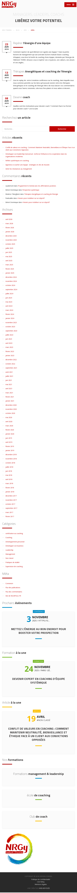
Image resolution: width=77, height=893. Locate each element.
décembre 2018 (11, 455)
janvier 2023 (9, 356)
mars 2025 (9, 265)
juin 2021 (8, 381)
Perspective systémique (30, 191)
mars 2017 (9, 513)
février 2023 (9, 352)
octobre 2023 (10, 327)
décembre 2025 (11, 236)
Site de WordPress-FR (13, 596)
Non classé (9, 559)
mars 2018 (9, 484)
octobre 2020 (10, 414)
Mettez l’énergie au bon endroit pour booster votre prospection (38, 631)
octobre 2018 (10, 463)
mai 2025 (8, 257)
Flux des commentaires (13, 592)
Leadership (9, 550)
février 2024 (9, 315)
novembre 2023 (11, 323)
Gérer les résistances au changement (18, 169)
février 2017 (9, 517)
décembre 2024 (11, 278)
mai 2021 (8, 385)
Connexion (9, 584)
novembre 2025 (11, 240)
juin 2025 (8, 253)
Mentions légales (41, 885)
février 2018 (9, 488)
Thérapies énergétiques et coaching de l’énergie (41, 195)
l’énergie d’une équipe (31, 44)
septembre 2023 (11, 331)
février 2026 (9, 228)
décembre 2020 (11, 406)
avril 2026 (8, 220)
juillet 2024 (9, 294)
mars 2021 (9, 393)
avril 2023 (8, 344)
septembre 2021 (11, 368)
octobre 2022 (10, 364)
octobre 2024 (10, 286)
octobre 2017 (10, 505)
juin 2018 (8, 472)
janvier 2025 (9, 274)
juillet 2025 (9, 249)
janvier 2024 (9, 319)
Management (10, 555)
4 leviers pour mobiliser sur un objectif (30, 199)
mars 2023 (9, 348)
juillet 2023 (9, 335)
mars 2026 (9, 224)
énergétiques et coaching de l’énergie (42, 72)
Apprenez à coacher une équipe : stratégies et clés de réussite (27, 165)
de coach (38, 817)
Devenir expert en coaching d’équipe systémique (38, 681)
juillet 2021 (9, 377)
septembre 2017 (11, 509)
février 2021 (9, 397)
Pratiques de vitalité (12, 563)
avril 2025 (8, 261)
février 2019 (9, 447)
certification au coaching (14, 534)
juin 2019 (8, 439)
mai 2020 (8, 418)
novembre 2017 (11, 500)
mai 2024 (8, 302)
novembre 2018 (11, 459)
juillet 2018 (9, 467)
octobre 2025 (10, 245)
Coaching (8, 538)
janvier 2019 (9, 451)
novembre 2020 (11, 410)
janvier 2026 (9, 232)
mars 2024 (9, 311)
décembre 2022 (11, 360)
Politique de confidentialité (40, 880)
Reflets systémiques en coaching (17, 161)
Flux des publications (12, 588)
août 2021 (9, 373)
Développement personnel (14, 542)
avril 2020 (8, 422)
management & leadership (38, 774)
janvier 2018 (9, 492)
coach (21, 97)
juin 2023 (8, 340)
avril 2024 (8, 307)
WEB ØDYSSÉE (44, 889)
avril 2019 (8, 443)
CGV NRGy (40, 882)
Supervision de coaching (14, 567)
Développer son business (14, 546)
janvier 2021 (9, 401)
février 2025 (9, 269)
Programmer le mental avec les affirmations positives (37, 186)
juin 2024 (8, 298)
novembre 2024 (11, 282)
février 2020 (9, 430)
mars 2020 (9, 426)
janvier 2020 (9, 434)
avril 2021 (8, 389)
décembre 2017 (11, 496)
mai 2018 (8, 476)
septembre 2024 (11, 290)
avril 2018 (8, 480)
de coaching (38, 795)
